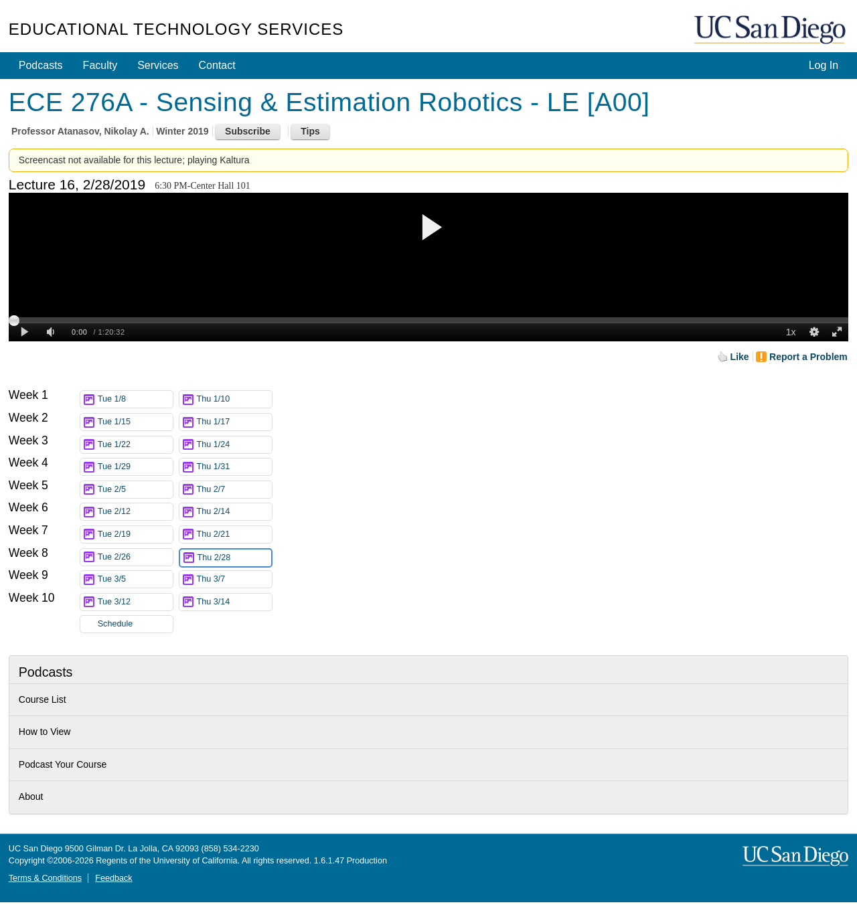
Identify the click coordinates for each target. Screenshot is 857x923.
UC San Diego (771, 30)
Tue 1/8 (135, 399)
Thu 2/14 (234, 511)
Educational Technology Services (176, 29)
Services (157, 65)
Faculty (100, 65)
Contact (217, 65)
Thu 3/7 (234, 579)
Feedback (113, 878)
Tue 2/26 (135, 557)
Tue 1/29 (135, 466)
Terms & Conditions (45, 878)
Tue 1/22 (135, 444)
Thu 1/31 (234, 466)
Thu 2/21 (234, 534)
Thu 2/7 (234, 489)
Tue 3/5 (135, 579)
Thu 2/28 (234, 558)
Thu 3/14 (234, 602)
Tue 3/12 (135, 602)
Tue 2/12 (135, 511)
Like (739, 356)
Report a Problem (808, 356)
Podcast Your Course (63, 764)
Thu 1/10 (234, 399)
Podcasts (41, 65)
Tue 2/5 (135, 489)
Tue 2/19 (135, 534)
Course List (42, 699)
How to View (45, 731)
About (31, 796)
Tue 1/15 (135, 422)
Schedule (115, 623)
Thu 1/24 (234, 444)
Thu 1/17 (234, 422)
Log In (823, 65)
